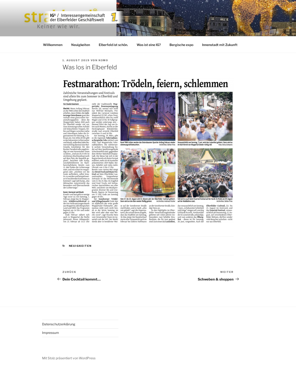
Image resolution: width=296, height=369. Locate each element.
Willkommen (52, 45)
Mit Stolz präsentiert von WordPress (69, 358)
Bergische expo (181, 45)
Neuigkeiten (80, 45)
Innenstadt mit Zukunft (219, 45)
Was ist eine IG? (149, 45)
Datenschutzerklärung (58, 324)
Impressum (50, 333)
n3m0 (103, 60)
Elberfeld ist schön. (113, 45)
